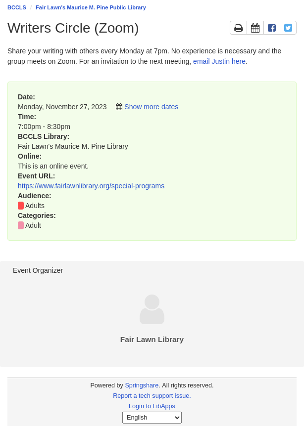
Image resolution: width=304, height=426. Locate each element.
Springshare (141, 385)
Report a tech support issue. (152, 395)
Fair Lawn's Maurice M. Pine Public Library (91, 7)
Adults (35, 206)
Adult (33, 225)
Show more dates (151, 107)
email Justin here (219, 61)
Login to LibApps (152, 406)
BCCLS (16, 7)
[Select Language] (152, 418)
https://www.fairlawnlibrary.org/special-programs (91, 186)
